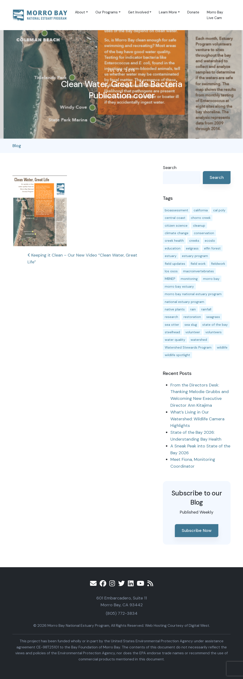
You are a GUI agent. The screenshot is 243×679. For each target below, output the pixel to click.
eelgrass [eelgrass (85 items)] (192, 248)
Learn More (168, 12)
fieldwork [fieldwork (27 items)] (218, 263)
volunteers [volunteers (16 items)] (213, 332)
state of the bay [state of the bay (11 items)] (215, 324)
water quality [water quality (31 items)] (175, 339)
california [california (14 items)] (201, 210)
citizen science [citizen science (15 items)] (176, 225)
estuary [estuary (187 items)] (170, 256)
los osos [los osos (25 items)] (171, 271)
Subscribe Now (197, 530)
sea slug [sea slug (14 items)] (190, 324)
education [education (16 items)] (172, 248)
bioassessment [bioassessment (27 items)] (176, 210)
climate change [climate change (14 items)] (176, 233)
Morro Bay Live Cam (215, 15)
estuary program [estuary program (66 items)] (195, 256)
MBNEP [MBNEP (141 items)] (170, 279)
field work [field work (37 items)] (198, 263)
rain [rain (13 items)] (193, 309)
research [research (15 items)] (171, 317)
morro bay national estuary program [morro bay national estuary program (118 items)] (193, 294)
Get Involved (138, 12)
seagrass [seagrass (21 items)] (213, 317)
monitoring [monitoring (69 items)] (189, 279)
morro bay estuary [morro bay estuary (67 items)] (179, 286)
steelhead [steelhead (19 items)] (172, 332)
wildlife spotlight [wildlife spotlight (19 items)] (177, 355)
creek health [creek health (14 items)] (174, 240)
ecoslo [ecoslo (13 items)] (210, 240)
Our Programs (106, 12)
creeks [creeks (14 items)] (194, 240)
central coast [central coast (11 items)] (175, 218)
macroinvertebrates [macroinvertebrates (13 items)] (198, 271)
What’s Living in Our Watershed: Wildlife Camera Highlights (197, 419)
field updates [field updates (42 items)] (175, 263)
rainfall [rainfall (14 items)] (206, 309)
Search (169, 167)
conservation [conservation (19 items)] (204, 233)
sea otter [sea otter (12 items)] (172, 324)
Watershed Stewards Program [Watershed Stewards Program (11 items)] (188, 347)
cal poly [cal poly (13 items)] (219, 210)
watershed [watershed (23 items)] (199, 339)
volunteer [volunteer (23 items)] (192, 332)
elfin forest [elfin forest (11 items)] (212, 248)
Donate (193, 12)
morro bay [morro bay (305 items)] (211, 279)
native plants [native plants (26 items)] (175, 309)
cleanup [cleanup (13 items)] (199, 225)
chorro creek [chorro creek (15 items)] (201, 218)
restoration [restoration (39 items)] (192, 317)
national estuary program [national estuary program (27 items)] (184, 302)
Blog (16, 146)
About (80, 12)
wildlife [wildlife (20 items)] (222, 347)
